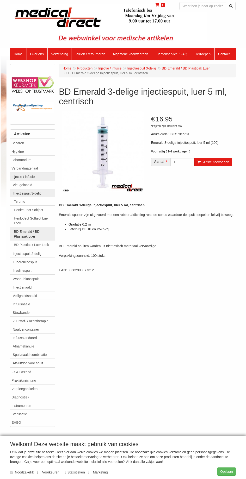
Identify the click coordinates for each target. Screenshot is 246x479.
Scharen (18, 143)
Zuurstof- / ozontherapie (31, 321)
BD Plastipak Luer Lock (31, 245)
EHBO (16, 422)
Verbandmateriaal (25, 168)
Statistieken (74, 472)
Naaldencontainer (26, 329)
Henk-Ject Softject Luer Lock (31, 220)
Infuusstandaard (25, 338)
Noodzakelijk (22, 472)
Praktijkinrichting (24, 380)
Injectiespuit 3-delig (27, 193)
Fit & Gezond (21, 372)
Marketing (98, 472)
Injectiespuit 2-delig (27, 254)
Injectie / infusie (23, 177)
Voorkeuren (48, 472)
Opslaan (226, 471)
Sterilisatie (19, 414)
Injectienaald (22, 287)
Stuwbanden (22, 313)
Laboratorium (21, 160)
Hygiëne (18, 151)
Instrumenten (21, 406)
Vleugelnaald (22, 185)
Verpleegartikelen (24, 389)
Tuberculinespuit (25, 262)
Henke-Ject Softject (28, 210)
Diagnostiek (20, 397)
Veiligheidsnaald (25, 296)
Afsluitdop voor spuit (28, 363)
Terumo (19, 201)
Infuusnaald (21, 304)
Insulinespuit (22, 270)
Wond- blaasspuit (26, 279)
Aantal (159, 161)
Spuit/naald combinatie (30, 355)
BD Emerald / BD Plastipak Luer (27, 234)
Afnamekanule (23, 346)
